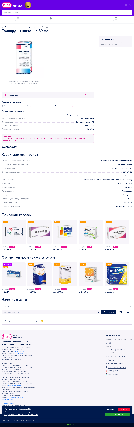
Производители (14, 27)
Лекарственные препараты (16, 106)
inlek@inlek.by (19, 351)
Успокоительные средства (67, 106)
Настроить (110, 410)
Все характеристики (9, 146)
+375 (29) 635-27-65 (17, 397)
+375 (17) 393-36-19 (14, 385)
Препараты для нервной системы (41, 106)
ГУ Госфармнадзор (8, 403)
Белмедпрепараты (31, 27)
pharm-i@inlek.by (7, 399)
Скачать (88, 95)
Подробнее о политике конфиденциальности (21, 415)
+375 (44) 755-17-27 (21, 353)
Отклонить (124, 410)
